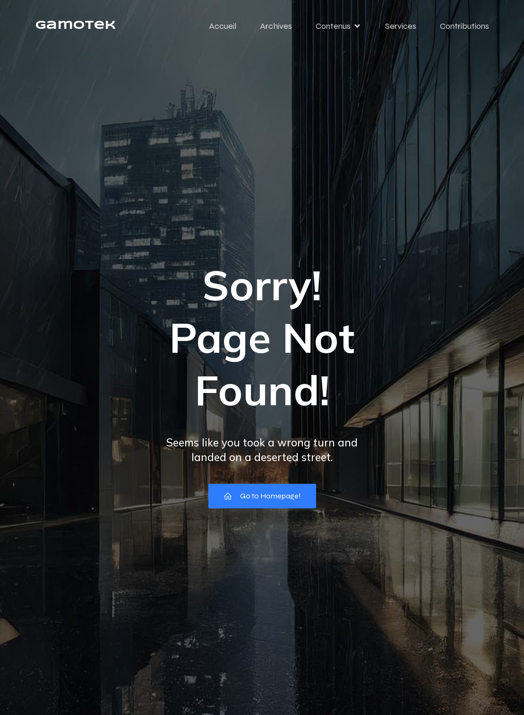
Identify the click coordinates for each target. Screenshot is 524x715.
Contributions (464, 26)
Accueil (222, 26)
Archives (276, 26)
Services (400, 26)
